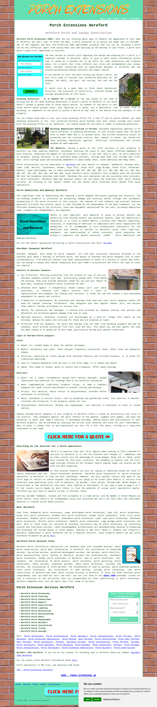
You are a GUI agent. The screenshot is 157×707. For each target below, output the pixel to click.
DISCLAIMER (134, 19)
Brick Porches (124, 636)
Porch (20, 165)
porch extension (83, 42)
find (25, 513)
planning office (78, 118)
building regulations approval (74, 140)
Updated (43, 684)
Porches (108, 243)
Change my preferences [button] (111, 699)
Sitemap (18, 684)
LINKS (109, 19)
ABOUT (116, 19)
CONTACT (124, 19)
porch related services (71, 573)
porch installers (92, 173)
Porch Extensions (33, 636)
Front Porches (120, 642)
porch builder (87, 121)
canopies (70, 254)
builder (61, 58)
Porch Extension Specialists (44, 639)
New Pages (26, 684)
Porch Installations (101, 636)
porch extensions (29, 179)
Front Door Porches (128, 639)
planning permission (56, 102)
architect (124, 67)
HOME (102, 19)
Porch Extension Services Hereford (45, 587)
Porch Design (69, 639)
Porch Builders (79, 636)
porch (83, 148)
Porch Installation (57, 636)
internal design (103, 91)
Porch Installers (43, 642)
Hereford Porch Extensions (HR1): (35, 39)
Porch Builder (82, 645)
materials (102, 78)
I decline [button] (97, 699)
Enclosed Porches (76, 642)
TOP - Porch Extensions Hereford (35, 670)
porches (89, 230)
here (52, 536)
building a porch (130, 45)
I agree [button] (87, 699)
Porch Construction (105, 639)
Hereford (70, 165)
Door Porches (85, 639)
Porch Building (64, 645)
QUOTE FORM (109, 576)
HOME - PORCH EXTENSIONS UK (78, 675)
